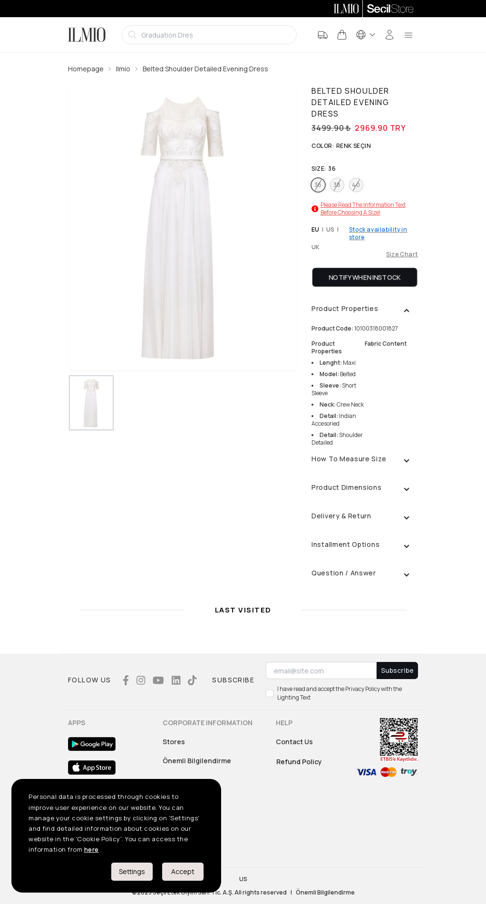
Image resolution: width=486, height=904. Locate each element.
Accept (182, 871)
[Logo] (87, 35)
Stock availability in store (378, 233)
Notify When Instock (365, 277)
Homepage (86, 68)
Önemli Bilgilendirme (197, 760)
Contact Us (294, 741)
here (91, 849)
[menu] (408, 34)
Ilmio (123, 68)
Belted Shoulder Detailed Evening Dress (205, 68)
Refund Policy (299, 761)
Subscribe (397, 670)
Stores (174, 741)
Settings (132, 871)
